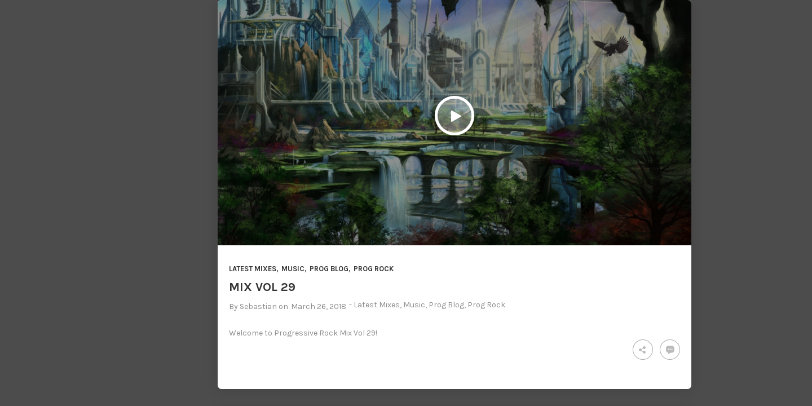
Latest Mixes (252, 268)
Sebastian (258, 306)
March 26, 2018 (318, 306)
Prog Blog (329, 268)
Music (292, 268)
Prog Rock (374, 268)
